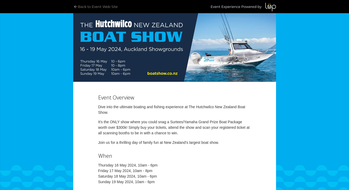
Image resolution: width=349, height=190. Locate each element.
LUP (270, 7)
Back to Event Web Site (95, 6)
